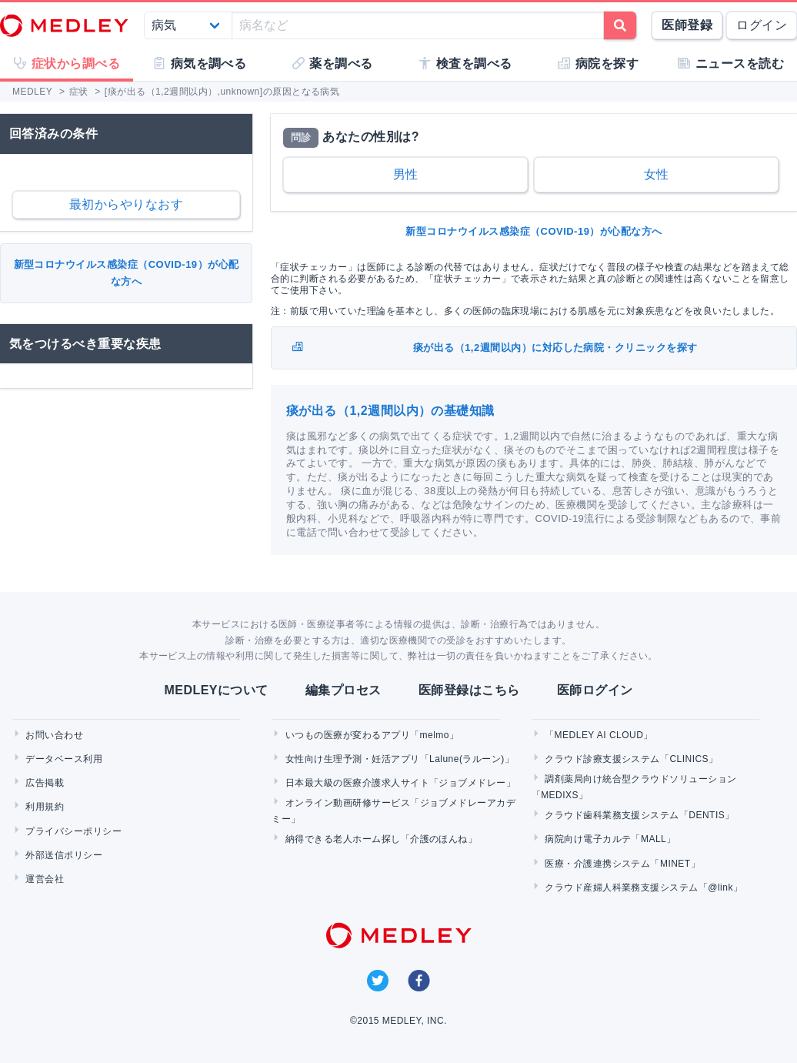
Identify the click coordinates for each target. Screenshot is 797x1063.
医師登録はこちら (469, 690)
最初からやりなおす (126, 204)
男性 (406, 174)
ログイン (761, 25)
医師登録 (687, 25)
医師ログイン (595, 690)
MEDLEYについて (216, 690)
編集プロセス (343, 690)
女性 (656, 174)
